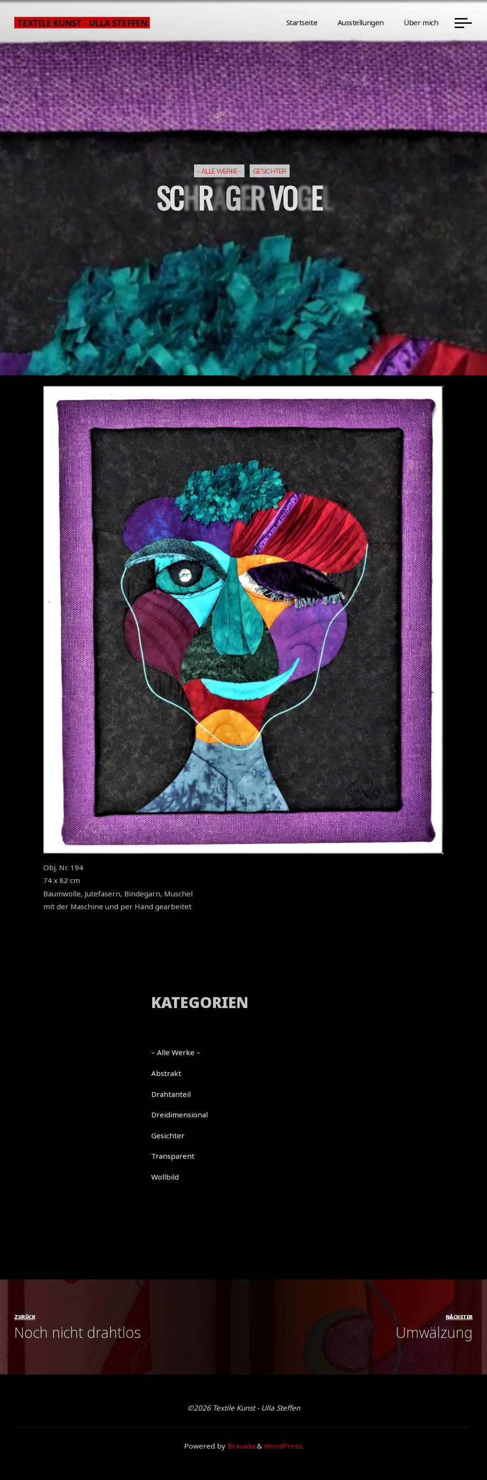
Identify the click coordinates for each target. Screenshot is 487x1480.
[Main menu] (463, 23)
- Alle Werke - (219, 171)
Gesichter (269, 171)
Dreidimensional (179, 1114)
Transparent (173, 1156)
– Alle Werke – (175, 1052)
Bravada (240, 1446)
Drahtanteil (171, 1094)
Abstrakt (166, 1073)
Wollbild (165, 1177)
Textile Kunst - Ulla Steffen (81, 22)
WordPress (283, 1446)
